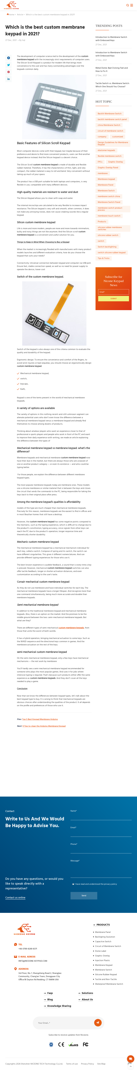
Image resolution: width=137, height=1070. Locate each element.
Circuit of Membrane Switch (108, 946)
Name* (74, 811)
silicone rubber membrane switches (110, 228)
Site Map (101, 1064)
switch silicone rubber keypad (111, 252)
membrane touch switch (109, 216)
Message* (75, 861)
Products (102, 221)
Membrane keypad (106, 179)
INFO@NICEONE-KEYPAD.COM (32, 961)
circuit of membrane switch (110, 131)
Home (10, 14)
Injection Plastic (102, 960)
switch (101, 241)
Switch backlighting (107, 247)
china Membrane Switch (109, 125)
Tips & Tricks (103, 258)
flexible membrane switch (109, 156)
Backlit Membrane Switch (109, 113)
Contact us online (15, 897)
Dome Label (100, 951)
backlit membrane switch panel (112, 119)
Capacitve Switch (103, 941)
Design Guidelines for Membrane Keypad (113, 143)
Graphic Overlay (115, 162)
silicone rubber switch (108, 235)
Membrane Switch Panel (109, 202)
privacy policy (110, 884)
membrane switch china (109, 196)
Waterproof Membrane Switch (109, 984)
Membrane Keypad (103, 965)
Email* (73, 828)
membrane (103, 173)
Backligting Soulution (105, 937)
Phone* (74, 844)
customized (117, 137)
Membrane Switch (106, 191)
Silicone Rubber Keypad (106, 974)
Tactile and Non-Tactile (106, 979)
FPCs (100, 162)
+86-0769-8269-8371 (27, 949)
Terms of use (72, 1064)
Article (20, 14)
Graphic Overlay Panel (108, 167)
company (102, 137)
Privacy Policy (87, 1064)
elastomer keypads (106, 150)
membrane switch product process (110, 209)
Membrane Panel (105, 185)
